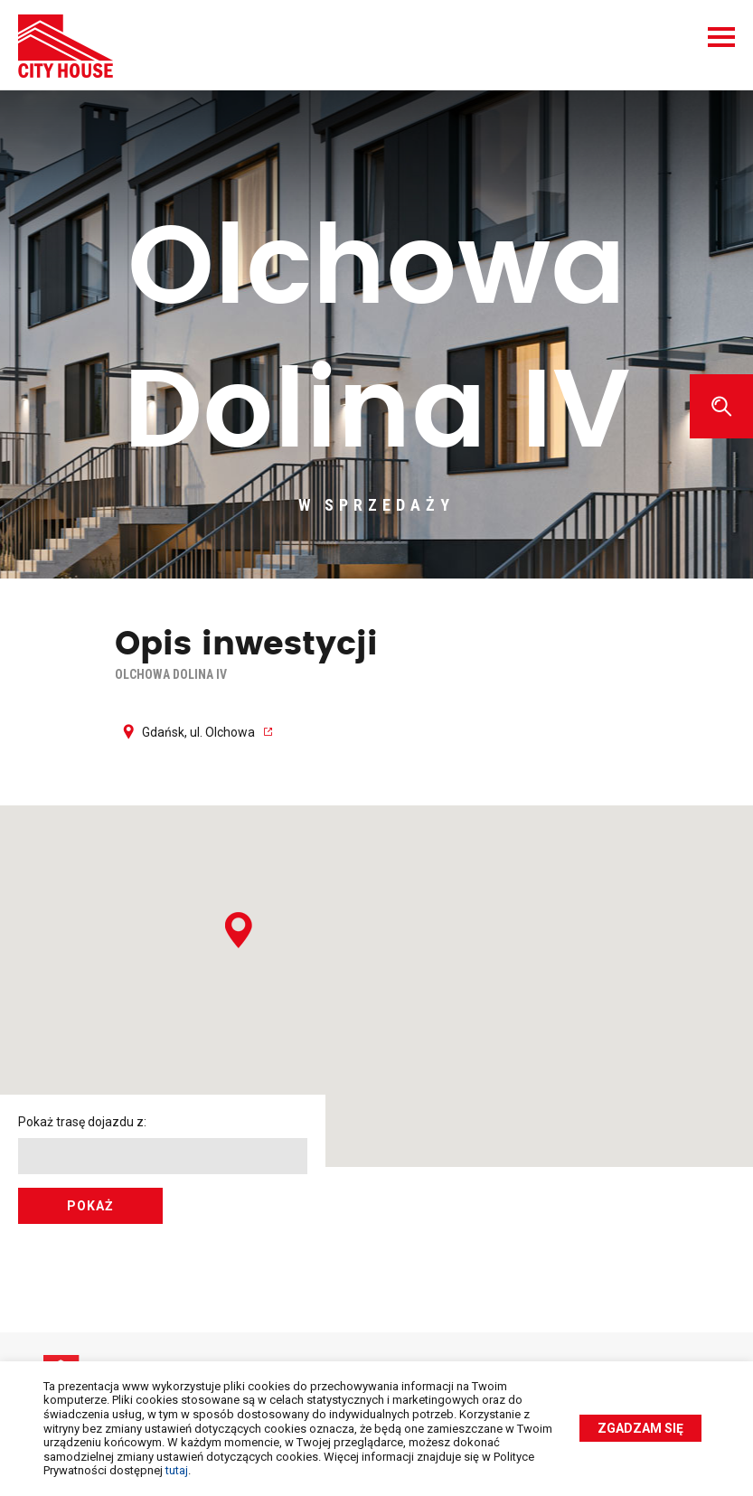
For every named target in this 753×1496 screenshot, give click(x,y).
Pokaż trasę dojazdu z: (82, 1122)
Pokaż (90, 1206)
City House (65, 46)
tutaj (176, 1470)
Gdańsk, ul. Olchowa (198, 732)
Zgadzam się (640, 1428)
